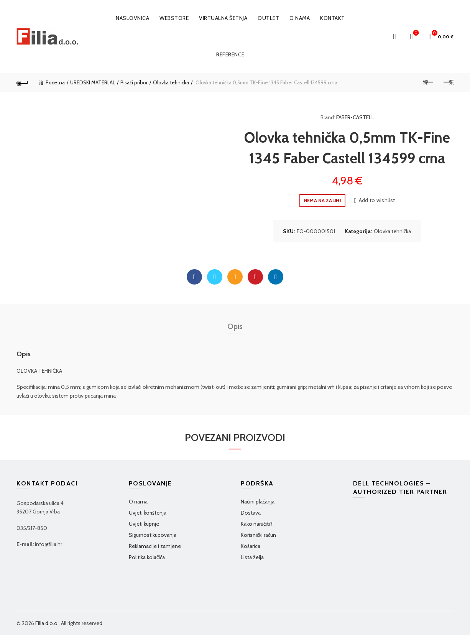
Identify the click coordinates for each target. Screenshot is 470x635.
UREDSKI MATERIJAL (92, 82)
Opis (235, 326)
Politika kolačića (147, 557)
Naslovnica (132, 18)
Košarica (250, 546)
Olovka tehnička (171, 82)
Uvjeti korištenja (147, 512)
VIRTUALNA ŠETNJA (223, 18)
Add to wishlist (377, 200)
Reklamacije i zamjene (155, 546)
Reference (230, 54)
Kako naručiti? (257, 523)
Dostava (251, 512)
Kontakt (332, 18)
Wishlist (415, 33)
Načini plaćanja (257, 501)
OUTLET (268, 18)
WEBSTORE (174, 18)
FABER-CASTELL (355, 117)
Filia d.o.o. (47, 623)
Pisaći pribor (134, 82)
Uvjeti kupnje (144, 523)
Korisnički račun (258, 534)
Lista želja (252, 557)
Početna (55, 82)
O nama (299, 18)
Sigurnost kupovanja (152, 534)
